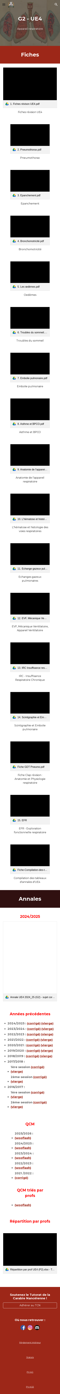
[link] (30, 87)
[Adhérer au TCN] (30, 1305)
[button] (4, 4)
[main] (30, 19)
